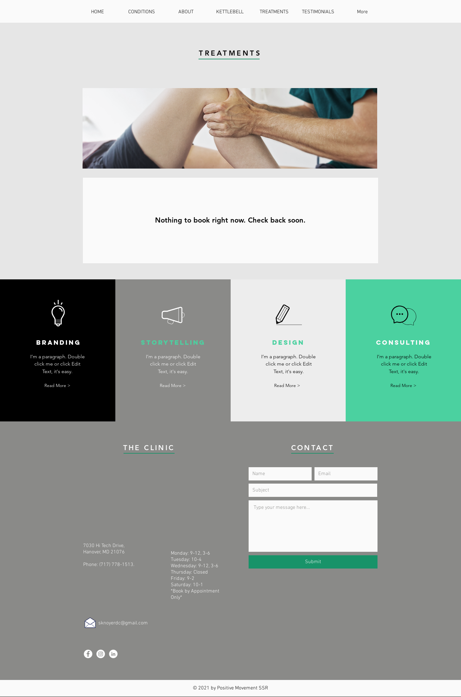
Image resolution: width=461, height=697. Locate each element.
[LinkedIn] (113, 654)
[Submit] (313, 562)
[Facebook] (88, 654)
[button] (57, 385)
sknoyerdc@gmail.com (123, 623)
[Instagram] (100, 654)
